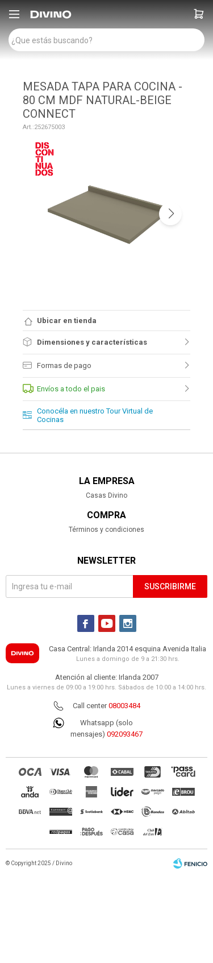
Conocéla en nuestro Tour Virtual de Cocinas (95, 415)
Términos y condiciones (106, 530)
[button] (198, 14)
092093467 (125, 734)
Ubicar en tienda (67, 320)
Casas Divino (106, 495)
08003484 (124, 705)
